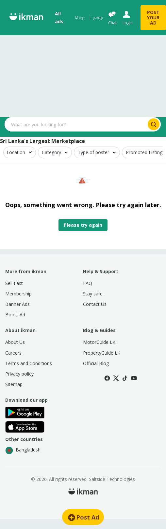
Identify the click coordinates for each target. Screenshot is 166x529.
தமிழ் (98, 17)
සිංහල (80, 17)
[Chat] (112, 17)
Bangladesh (23, 450)
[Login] (127, 17)
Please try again (83, 225)
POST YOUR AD (153, 17)
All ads (59, 17)
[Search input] (75, 124)
